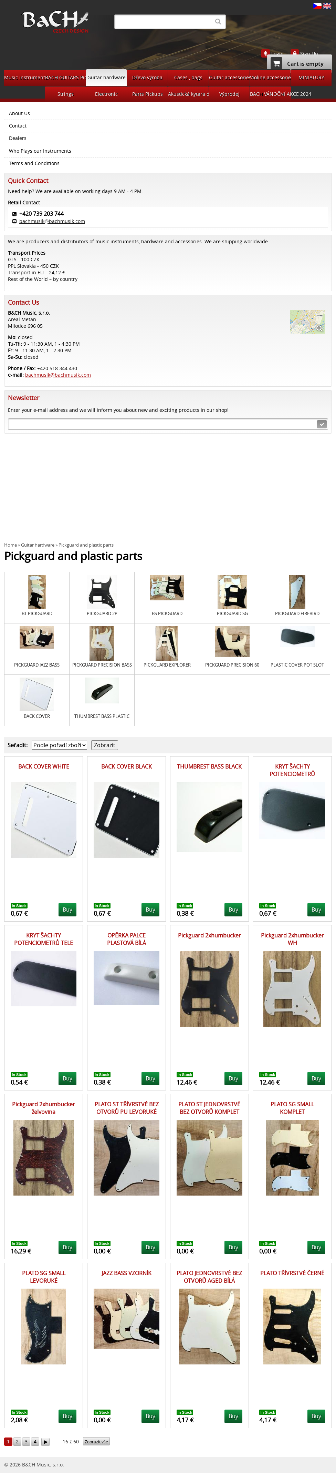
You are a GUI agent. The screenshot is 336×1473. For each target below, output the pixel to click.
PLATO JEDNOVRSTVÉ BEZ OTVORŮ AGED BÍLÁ (209, 1276)
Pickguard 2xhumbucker (209, 935)
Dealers (18, 138)
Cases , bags (188, 77)
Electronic (106, 94)
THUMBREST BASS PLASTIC (101, 716)
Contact (18, 126)
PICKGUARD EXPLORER (167, 665)
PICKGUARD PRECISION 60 (232, 665)
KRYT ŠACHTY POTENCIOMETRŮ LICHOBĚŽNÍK (292, 774)
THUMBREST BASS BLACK (209, 766)
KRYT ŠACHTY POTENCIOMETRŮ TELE (43, 939)
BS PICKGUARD (167, 614)
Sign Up (309, 54)
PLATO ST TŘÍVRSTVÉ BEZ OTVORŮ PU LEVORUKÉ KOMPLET (127, 1112)
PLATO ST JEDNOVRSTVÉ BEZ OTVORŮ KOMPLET (209, 1108)
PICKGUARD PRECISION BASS (102, 665)
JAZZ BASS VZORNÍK (126, 1273)
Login (277, 54)
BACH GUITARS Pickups (65, 77)
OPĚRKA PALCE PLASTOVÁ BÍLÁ (126, 939)
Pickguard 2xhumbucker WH (292, 939)
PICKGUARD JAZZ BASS (37, 665)
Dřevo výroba (147, 77)
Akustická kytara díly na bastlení (188, 94)
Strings (65, 94)
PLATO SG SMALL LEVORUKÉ (43, 1276)
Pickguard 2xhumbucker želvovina (43, 1108)
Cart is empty (297, 63)
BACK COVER (37, 716)
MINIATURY (311, 77)
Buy (67, 909)
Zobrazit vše (96, 1442)
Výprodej (229, 94)
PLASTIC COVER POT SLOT (297, 665)
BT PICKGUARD (37, 614)
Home (10, 545)
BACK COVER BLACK (126, 766)
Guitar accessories (229, 77)
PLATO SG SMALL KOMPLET (292, 1108)
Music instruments (24, 77)
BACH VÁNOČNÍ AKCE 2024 (270, 94)
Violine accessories (270, 77)
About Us (19, 113)
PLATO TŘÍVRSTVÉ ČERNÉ (292, 1273)
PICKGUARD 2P (102, 614)
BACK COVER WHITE (43, 766)
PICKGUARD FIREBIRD (297, 614)
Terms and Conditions (34, 163)
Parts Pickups (147, 94)
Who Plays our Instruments (40, 151)
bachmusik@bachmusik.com (52, 221)
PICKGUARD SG (232, 614)
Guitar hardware (106, 77)
